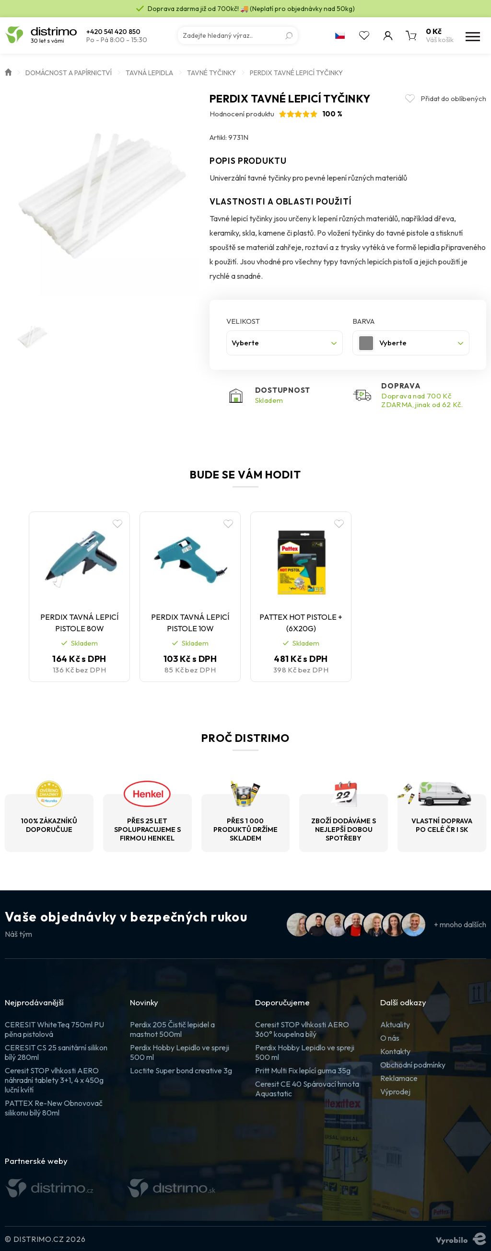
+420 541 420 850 (113, 32)
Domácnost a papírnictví (68, 72)
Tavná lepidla (149, 72)
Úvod (8, 71)
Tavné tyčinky (211, 72)
